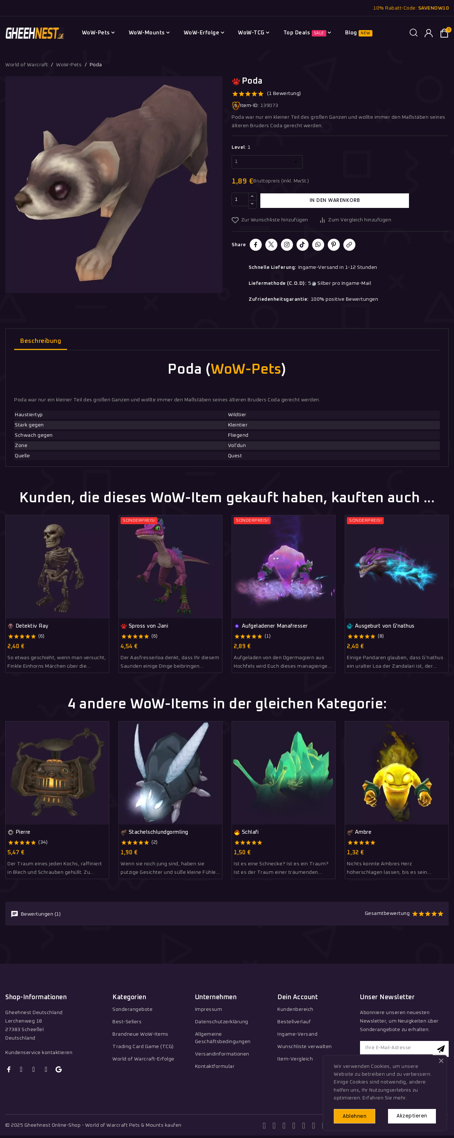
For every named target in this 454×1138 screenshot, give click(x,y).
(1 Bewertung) (284, 93)
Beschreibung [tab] (40, 341)
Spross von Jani (144, 626)
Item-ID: (245, 105)
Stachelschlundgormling (154, 832)
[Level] (267, 162)
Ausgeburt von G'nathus (381, 626)
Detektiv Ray (28, 626)
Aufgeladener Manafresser (271, 626)
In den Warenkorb (335, 200)
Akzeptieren (410, 1115)
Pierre (19, 832)
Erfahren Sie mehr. (384, 1096)
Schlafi (246, 832)
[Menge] (240, 201)
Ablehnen (357, 1115)
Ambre (359, 832)
